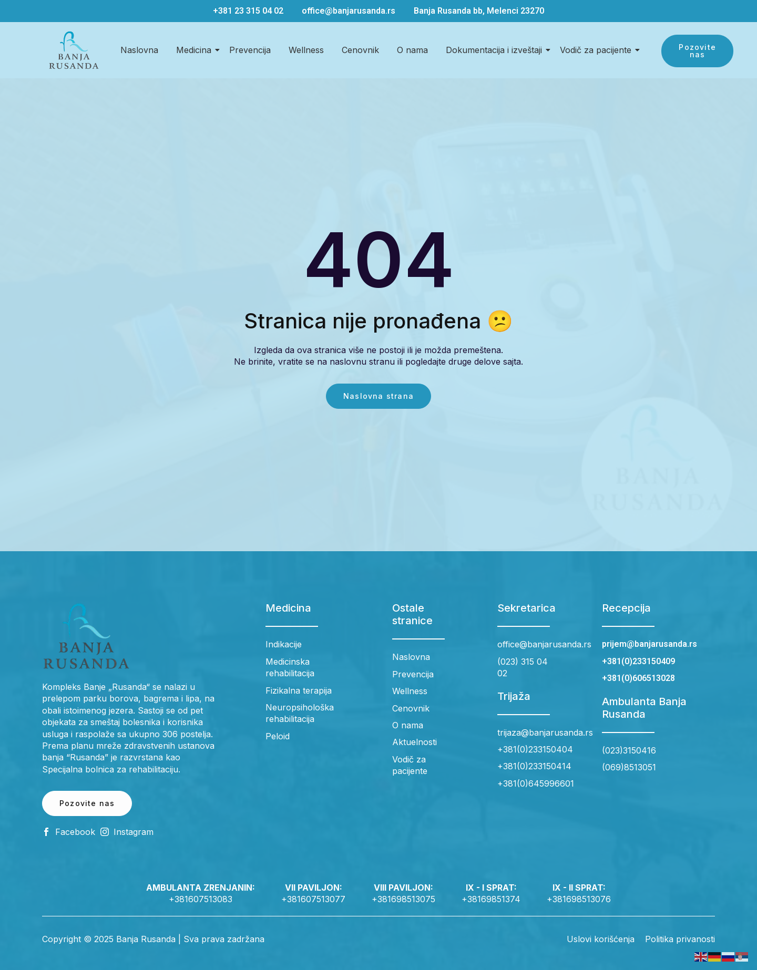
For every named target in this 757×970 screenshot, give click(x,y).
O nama (412, 50)
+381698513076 (579, 899)
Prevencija (250, 50)
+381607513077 (313, 899)
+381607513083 (200, 899)
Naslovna (139, 50)
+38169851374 (491, 899)
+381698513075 (403, 899)
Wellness (306, 50)
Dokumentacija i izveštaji (496, 50)
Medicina (195, 50)
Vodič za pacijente (597, 50)
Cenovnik (360, 50)
